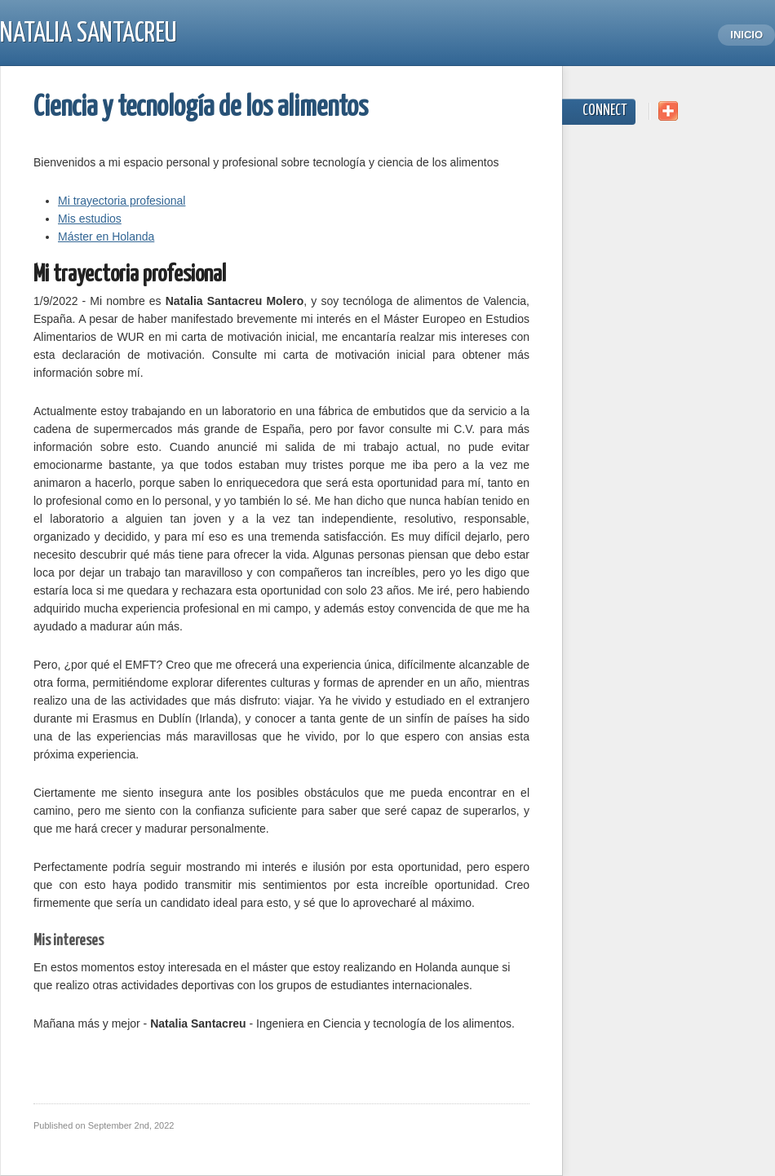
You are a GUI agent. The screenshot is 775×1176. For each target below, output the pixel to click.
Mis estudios (90, 218)
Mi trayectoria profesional (121, 200)
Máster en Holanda (106, 236)
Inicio (746, 35)
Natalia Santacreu (88, 33)
